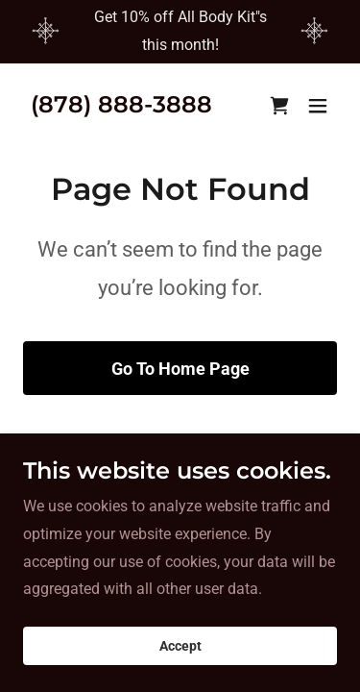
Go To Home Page (180, 368)
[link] (121, 107)
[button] (318, 105)
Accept (180, 672)
